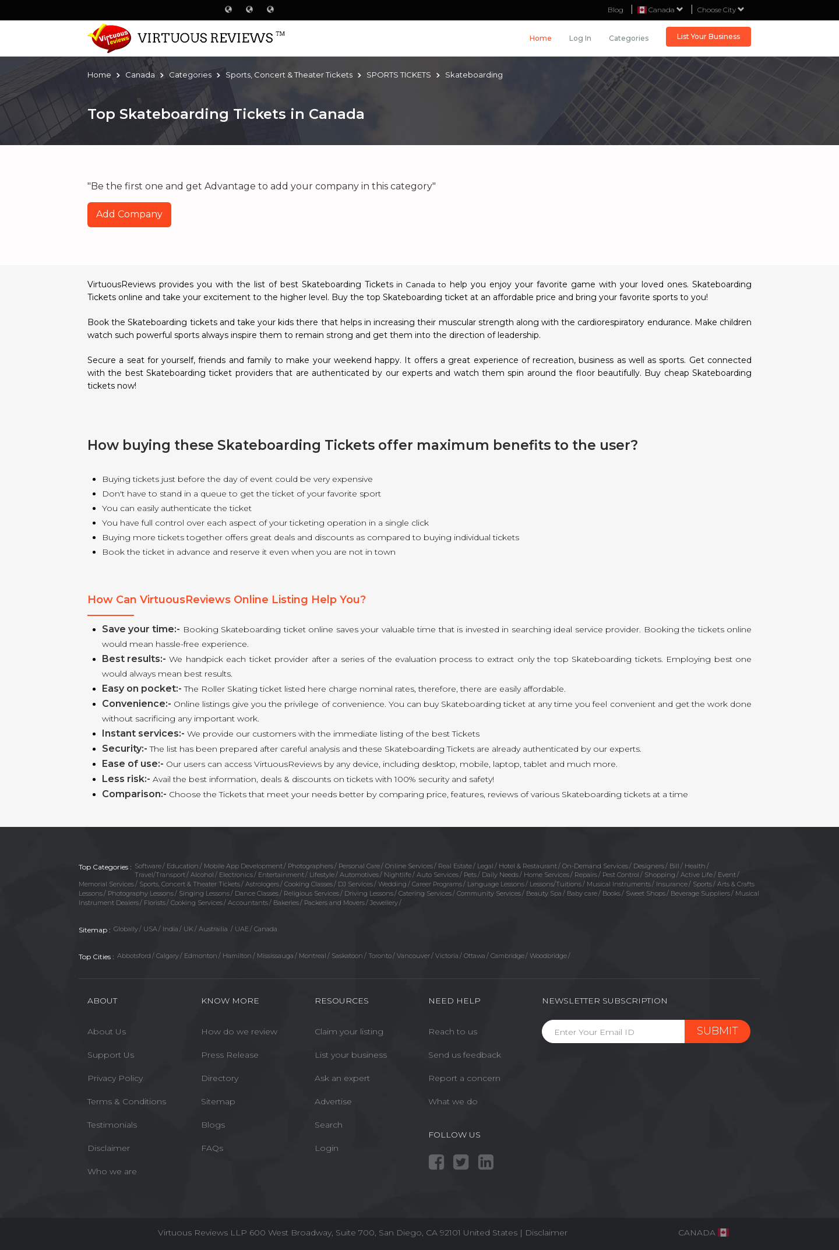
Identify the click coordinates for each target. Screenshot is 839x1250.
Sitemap (218, 1101)
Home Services (546, 875)
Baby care (582, 893)
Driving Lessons (368, 893)
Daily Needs (500, 875)
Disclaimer (108, 1148)
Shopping (659, 875)
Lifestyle (321, 875)
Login (327, 1148)
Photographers (310, 866)
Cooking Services (197, 903)
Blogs (213, 1124)
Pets (470, 875)
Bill (674, 866)
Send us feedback (464, 1055)
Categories (628, 38)
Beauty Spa (544, 893)
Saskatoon (347, 956)
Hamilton (237, 956)
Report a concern (464, 1078)
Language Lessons (495, 884)
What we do (453, 1101)
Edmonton (200, 956)
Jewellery (384, 903)
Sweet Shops (645, 893)
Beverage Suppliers (700, 893)
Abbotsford (134, 956)
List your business (351, 1055)
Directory (219, 1078)
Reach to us (452, 1031)
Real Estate (455, 866)
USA (150, 929)
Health (695, 866)
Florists (154, 903)
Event (727, 875)
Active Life (697, 875)
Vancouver (413, 956)
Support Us (110, 1055)
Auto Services (438, 875)
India (170, 929)
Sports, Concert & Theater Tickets (189, 884)
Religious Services (311, 893)
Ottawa (474, 956)
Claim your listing (349, 1031)
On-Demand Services (595, 866)
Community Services (489, 893)
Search (329, 1124)
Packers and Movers (334, 903)
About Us (106, 1031)
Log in (580, 38)
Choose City (721, 9)
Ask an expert (342, 1078)
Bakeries (286, 903)
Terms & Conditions (126, 1101)
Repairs (585, 875)
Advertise (333, 1101)
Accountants (248, 903)
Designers (648, 866)
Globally (126, 929)
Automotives (359, 875)
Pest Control (620, 875)
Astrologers (262, 884)
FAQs (212, 1148)
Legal (485, 866)
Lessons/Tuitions (555, 884)
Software (148, 866)
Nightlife (397, 875)
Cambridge (507, 956)
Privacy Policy (115, 1078)
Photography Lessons (141, 893)
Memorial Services (106, 884)
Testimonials (112, 1124)
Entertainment (281, 875)
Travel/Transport (160, 875)
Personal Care (359, 866)
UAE (242, 929)
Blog (615, 9)
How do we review (239, 1031)
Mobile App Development (243, 866)
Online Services (409, 866)
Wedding (392, 884)
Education (183, 866)
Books (611, 893)
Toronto (380, 956)
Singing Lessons (204, 893)
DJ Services (355, 884)
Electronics (236, 875)
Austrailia (214, 929)
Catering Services (425, 893)
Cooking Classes (308, 884)
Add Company (129, 214)
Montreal (312, 956)
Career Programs (437, 884)
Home (541, 38)
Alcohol (202, 875)
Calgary (167, 956)
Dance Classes (257, 893)
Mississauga (275, 956)
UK (188, 929)
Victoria (447, 956)
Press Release (230, 1055)
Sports (702, 884)
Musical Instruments (619, 884)
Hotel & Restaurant (528, 866)
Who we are (112, 1171)
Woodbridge (548, 956)
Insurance (672, 884)
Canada (265, 929)
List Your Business (708, 36)
